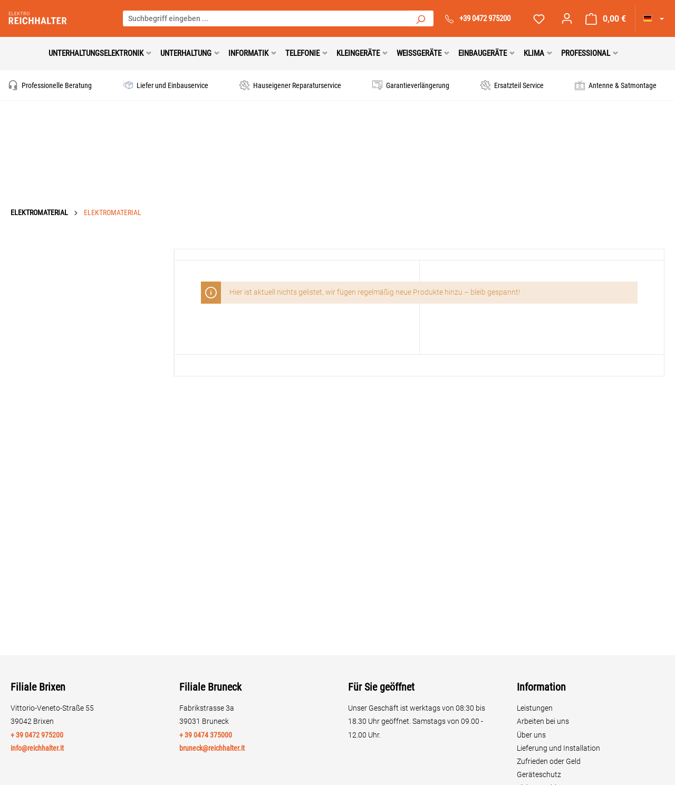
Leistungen (535, 708)
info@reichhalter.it (37, 748)
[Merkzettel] (539, 19)
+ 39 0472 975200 (37, 735)
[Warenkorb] (605, 19)
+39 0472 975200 (484, 18)
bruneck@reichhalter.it (212, 748)
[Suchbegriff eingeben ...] (265, 18)
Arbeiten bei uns (543, 721)
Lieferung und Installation (558, 748)
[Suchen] (420, 18)
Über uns (531, 735)
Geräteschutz (539, 774)
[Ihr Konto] (567, 18)
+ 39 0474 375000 (205, 735)
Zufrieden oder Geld (549, 761)
